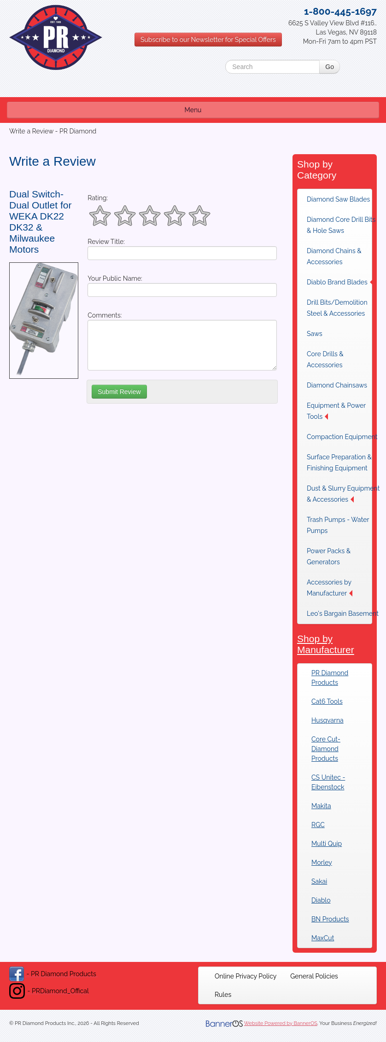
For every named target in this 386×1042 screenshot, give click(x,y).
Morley (321, 862)
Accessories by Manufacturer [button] (329, 588)
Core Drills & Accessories (325, 359)
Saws (314, 333)
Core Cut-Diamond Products (325, 748)
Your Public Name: (115, 278)
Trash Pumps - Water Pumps (338, 525)
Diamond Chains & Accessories (334, 256)
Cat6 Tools (327, 701)
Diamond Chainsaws (337, 385)
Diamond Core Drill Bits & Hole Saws (341, 225)
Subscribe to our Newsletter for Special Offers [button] (208, 39)
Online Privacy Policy (245, 976)
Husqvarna (327, 720)
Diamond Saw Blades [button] (341, 199)
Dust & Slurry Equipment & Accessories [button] (343, 494)
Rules (223, 994)
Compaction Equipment (342, 436)
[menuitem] (343, 199)
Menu (193, 110)
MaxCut (322, 938)
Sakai (319, 881)
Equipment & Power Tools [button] (336, 411)
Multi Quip (326, 843)
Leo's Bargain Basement (343, 613)
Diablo (320, 900)
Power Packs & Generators (329, 556)
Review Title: (106, 241)
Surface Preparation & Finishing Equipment (339, 462)
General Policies (314, 976)
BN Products (330, 919)
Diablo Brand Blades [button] (340, 282)
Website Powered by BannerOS (280, 1023)
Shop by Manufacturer (325, 644)
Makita (321, 806)
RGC (318, 824)
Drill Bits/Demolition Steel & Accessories (337, 308)
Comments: (105, 315)
